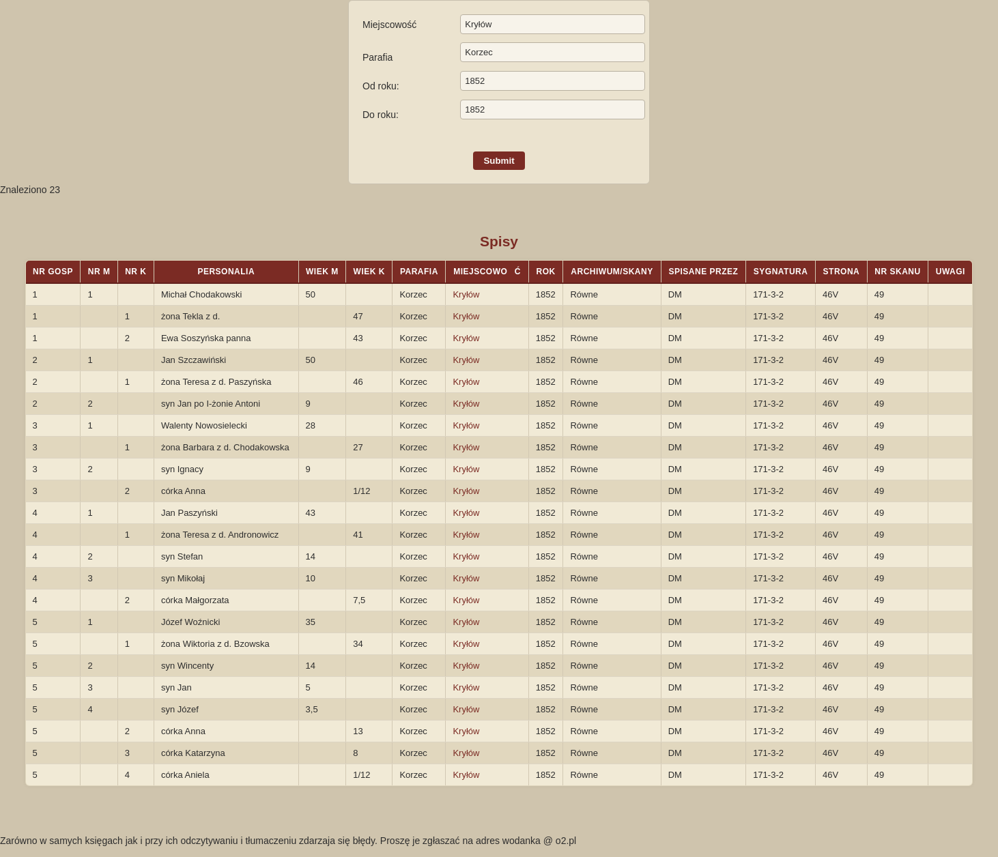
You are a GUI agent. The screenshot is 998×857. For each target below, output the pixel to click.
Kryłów (466, 294)
